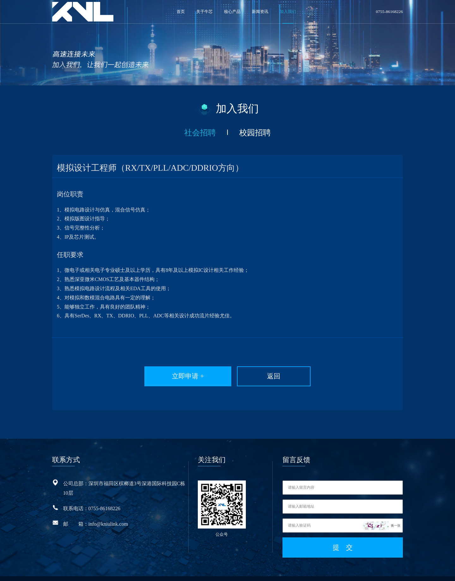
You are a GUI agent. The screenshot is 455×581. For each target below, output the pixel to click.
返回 (269, 370)
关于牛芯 (204, 11)
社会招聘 (205, 130)
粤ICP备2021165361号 (269, 571)
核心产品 (232, 11)
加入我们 (288, 11)
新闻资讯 (260, 11)
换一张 (395, 516)
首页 (181, 11)
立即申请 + (200, 370)
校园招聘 (249, 130)
